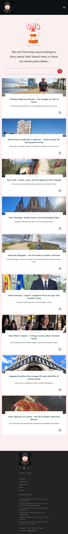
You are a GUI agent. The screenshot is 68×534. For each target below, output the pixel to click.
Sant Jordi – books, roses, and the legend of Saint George (34, 180)
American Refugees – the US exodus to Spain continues (34, 255)
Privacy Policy (31, 530)
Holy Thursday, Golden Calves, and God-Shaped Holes (34, 217)
